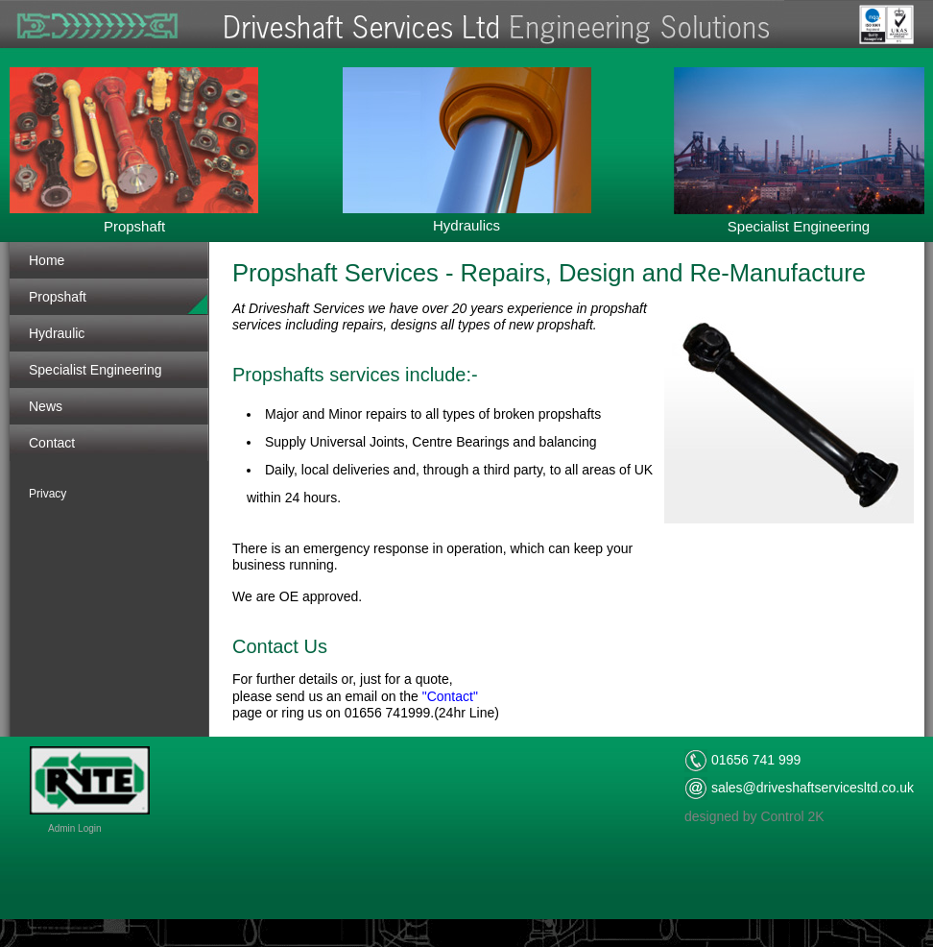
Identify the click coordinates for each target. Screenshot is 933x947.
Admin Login (75, 828)
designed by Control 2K (754, 816)
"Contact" (450, 696)
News (45, 406)
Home (46, 260)
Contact (52, 442)
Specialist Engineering (95, 369)
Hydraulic (56, 333)
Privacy (47, 493)
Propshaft (57, 296)
